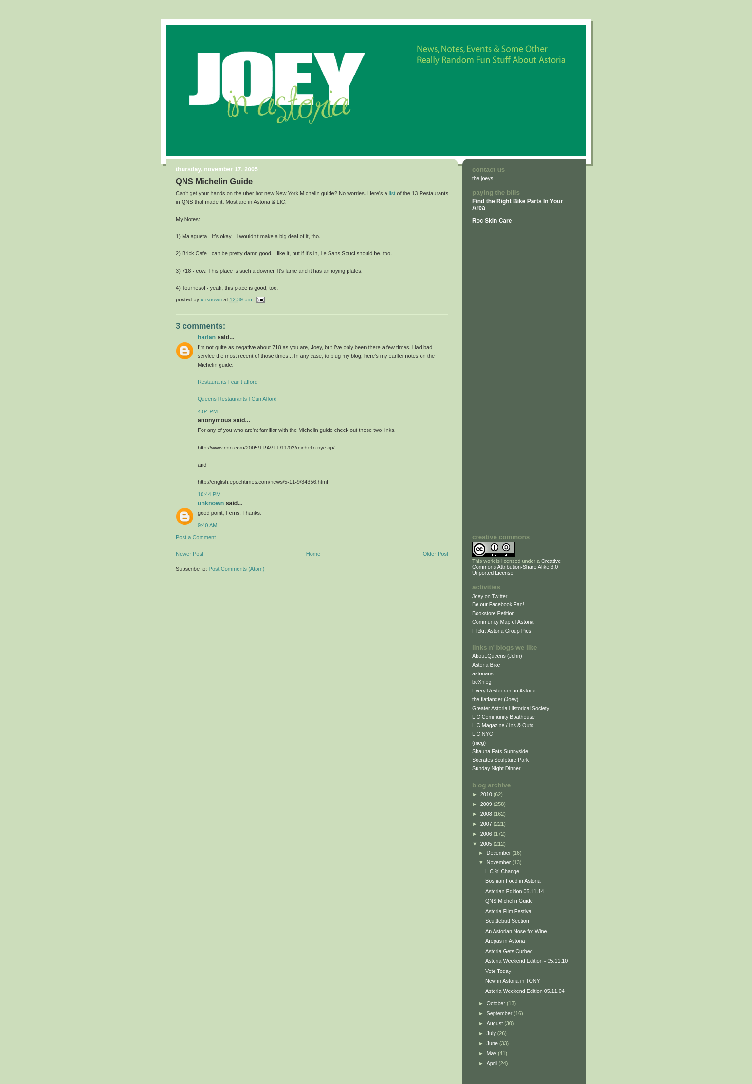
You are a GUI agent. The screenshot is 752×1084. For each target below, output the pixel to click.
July (492, 1033)
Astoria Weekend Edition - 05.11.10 (526, 961)
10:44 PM (209, 494)
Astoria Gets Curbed (509, 951)
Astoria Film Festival (508, 911)
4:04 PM (208, 411)
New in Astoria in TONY (512, 981)
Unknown (211, 503)
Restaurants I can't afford (227, 382)
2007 (487, 824)
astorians (483, 673)
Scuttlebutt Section (507, 921)
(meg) (479, 743)
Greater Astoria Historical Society (510, 708)
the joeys (482, 178)
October (497, 1003)
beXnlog (482, 682)
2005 (487, 844)
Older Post (435, 554)
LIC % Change (502, 871)
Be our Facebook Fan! (498, 604)
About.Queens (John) (497, 656)
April (493, 1063)
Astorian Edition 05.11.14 (514, 891)
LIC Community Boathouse (503, 717)
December (500, 853)
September (500, 1013)
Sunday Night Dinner (496, 768)
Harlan (207, 337)
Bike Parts (528, 201)
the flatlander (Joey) (495, 699)
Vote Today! (499, 971)
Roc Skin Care (492, 220)
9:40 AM (208, 525)
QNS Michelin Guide (509, 901)
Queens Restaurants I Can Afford (237, 399)
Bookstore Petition (493, 613)
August (496, 1023)
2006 (487, 834)
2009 (487, 804)
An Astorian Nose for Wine (516, 931)
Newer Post (189, 554)
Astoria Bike (486, 665)
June (493, 1043)
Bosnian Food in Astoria (513, 881)
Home (313, 554)
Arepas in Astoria (505, 941)
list (392, 193)
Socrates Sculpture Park (500, 760)
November (500, 862)
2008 (487, 814)
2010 (487, 794)
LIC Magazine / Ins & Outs (502, 725)
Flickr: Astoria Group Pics (501, 631)
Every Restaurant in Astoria (504, 690)
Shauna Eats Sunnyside (500, 751)
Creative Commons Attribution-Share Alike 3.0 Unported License (516, 567)
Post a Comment (196, 537)
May (492, 1053)
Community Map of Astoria (502, 622)
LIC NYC (482, 734)
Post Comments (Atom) (237, 569)
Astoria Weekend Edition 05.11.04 (525, 991)
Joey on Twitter (489, 596)
